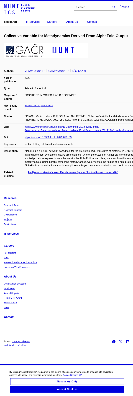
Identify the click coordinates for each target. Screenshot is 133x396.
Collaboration (10, 214)
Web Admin (9, 345)
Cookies (22, 345)
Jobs (6, 257)
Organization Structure (15, 284)
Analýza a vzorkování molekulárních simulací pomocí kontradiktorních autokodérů (73, 172)
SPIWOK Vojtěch (35, 71)
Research (10, 198)
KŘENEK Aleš (79, 71)
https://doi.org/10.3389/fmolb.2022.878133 (48, 137)
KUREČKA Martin (58, 71)
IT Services (11, 233)
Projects (8, 219)
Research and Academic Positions (20, 262)
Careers (9, 245)
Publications (10, 224)
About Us (10, 276)
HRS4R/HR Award (13, 298)
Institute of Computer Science (39, 105)
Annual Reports (11, 293)
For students (10, 253)
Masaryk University (21, 341)
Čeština (124, 7)
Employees (9, 288)
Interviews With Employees (17, 267)
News (6, 307)
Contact (9, 317)
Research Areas (12, 205)
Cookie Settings (72, 378)
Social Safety (10, 302)
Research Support (13, 210)
